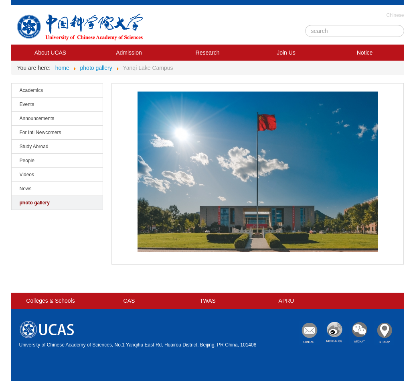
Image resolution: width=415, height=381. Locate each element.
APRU (286, 300)
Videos (27, 174)
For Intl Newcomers (40, 132)
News (26, 189)
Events (27, 104)
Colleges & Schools (50, 300)
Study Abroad (34, 146)
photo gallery (35, 203)
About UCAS (50, 52)
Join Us (286, 52)
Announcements (37, 118)
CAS (129, 300)
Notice (365, 52)
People (27, 160)
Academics (31, 90)
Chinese (395, 15)
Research (208, 52)
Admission (129, 52)
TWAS (208, 300)
